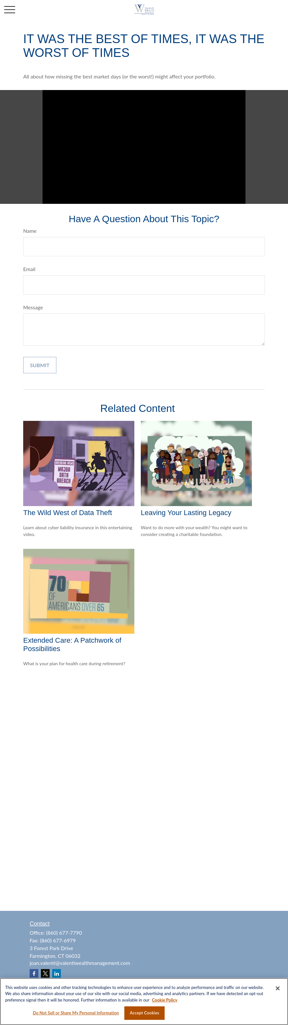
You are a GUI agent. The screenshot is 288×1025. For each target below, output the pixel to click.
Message (33, 307)
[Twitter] (45, 973)
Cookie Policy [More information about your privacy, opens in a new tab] (165, 999)
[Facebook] (34, 973)
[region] (144, 1001)
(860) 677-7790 (64, 933)
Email (29, 269)
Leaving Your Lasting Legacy (186, 513)
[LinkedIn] (56, 973)
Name (30, 231)
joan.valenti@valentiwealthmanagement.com (80, 963)
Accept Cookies (144, 1012)
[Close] (278, 988)
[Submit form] (39, 365)
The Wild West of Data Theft (67, 513)
